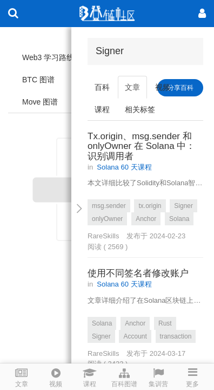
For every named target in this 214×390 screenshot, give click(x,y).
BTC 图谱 (38, 79)
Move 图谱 (40, 102)
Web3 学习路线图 (52, 57)
